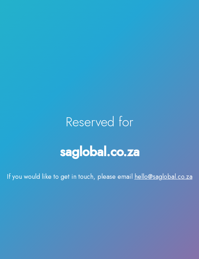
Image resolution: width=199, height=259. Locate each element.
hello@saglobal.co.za (163, 176)
